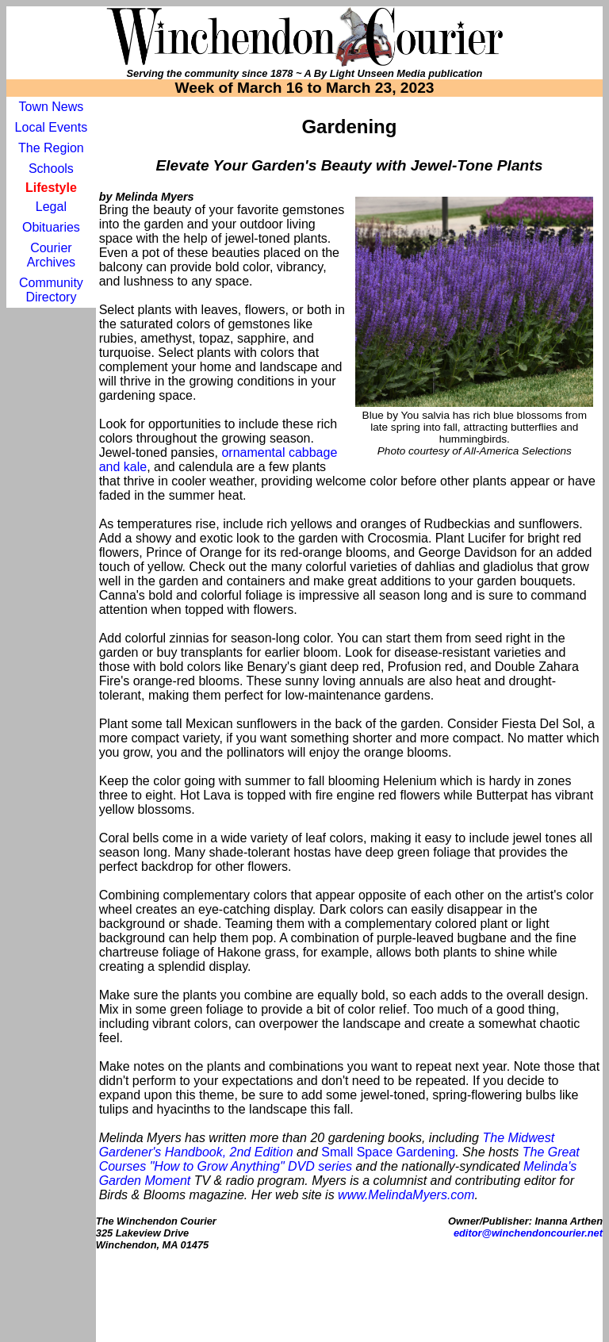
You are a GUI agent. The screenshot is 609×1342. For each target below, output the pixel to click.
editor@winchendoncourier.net (528, 1233)
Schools (51, 168)
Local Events (51, 127)
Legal (51, 206)
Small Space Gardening (388, 1152)
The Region (51, 148)
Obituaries (51, 227)
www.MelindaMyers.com (406, 1195)
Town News (50, 106)
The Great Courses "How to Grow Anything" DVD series (339, 1159)
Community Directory (51, 290)
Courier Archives (51, 255)
